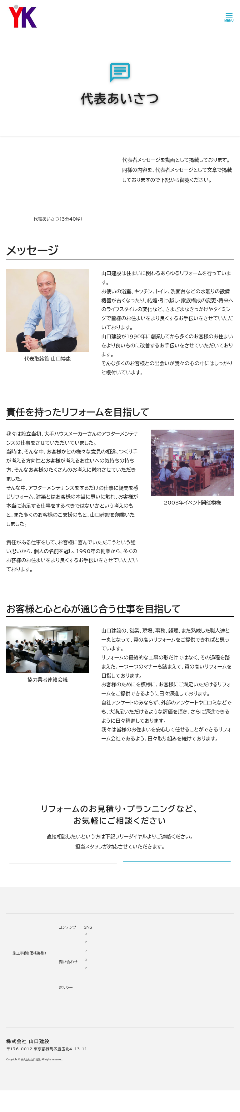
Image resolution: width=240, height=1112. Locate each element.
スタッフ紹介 (118, 1009)
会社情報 (115, 957)
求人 (111, 1035)
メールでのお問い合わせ (163, 871)
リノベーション (71, 957)
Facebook (185, 965)
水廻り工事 (68, 966)
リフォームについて (22, 947)
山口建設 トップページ (26, 921)
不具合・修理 (153, 999)
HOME (12, 27)
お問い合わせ (154, 990)
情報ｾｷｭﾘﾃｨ (153, 1025)
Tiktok (181, 990)
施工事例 (65, 947)
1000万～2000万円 (79, 992)
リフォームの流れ (22, 974)
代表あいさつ (119, 966)
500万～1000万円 (77, 1000)
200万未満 (69, 1018)
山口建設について (41, 27)
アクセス (114, 1026)
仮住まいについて (23, 983)
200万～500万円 (76, 1009)
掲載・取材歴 (118, 1000)
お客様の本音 (154, 965)
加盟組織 (115, 983)
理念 (111, 974)
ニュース (150, 956)
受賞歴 (113, 992)
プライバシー (154, 1016)
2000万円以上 (73, 983)
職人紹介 (115, 1018)
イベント (149, 973)
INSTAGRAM (188, 973)
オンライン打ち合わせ (26, 992)
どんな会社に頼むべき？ (29, 966)
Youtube (184, 956)
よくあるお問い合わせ (27, 1000)
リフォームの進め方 (24, 957)
